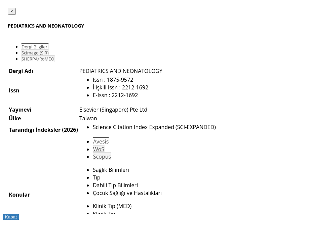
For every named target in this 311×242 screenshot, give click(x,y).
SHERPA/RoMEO (38, 59)
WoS (98, 149)
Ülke (15, 118)
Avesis (101, 141)
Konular (19, 194)
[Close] (12, 11)
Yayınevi (20, 109)
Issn (14, 90)
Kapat (11, 216)
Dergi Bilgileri (35, 47)
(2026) (70, 129)
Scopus (102, 156)
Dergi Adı (21, 71)
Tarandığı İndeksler (35, 129)
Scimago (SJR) (35, 53)
